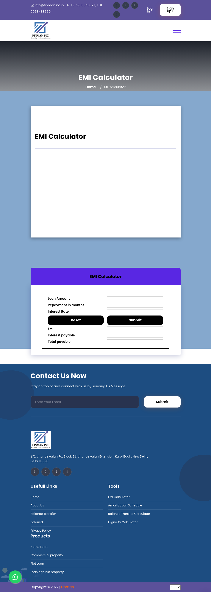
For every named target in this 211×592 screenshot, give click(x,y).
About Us (37, 505)
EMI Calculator (119, 497)
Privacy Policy (41, 530)
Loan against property (47, 572)
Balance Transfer (43, 514)
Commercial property (47, 555)
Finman (67, 586)
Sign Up (170, 9)
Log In (150, 10)
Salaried (37, 522)
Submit (135, 320)
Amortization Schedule (125, 505)
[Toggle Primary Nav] (177, 31)
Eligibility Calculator (123, 522)
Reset (76, 320)
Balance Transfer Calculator (129, 514)
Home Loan (39, 547)
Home (90, 86)
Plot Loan (37, 563)
